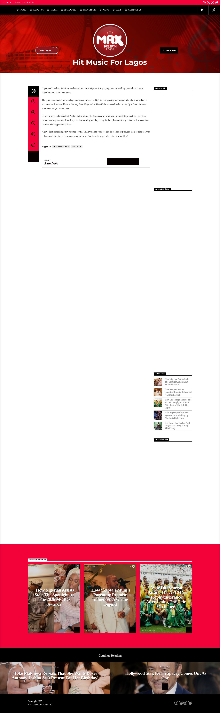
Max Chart (89, 10)
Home (23, 10)
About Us (38, 10)
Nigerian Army (61, 147)
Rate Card (70, 10)
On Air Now (169, 50)
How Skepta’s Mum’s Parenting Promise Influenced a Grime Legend (178, 392)
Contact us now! (24, 2)
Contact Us (134, 10)
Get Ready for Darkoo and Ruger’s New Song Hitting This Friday (177, 425)
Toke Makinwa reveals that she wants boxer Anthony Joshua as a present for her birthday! (55, 676)
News (106, 10)
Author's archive (123, 161)
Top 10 (7, 2)
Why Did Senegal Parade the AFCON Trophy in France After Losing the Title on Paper (178, 404)
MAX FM (33, 628)
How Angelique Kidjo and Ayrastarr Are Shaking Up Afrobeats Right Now (177, 415)
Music (54, 10)
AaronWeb (51, 163)
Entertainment (149, 566)
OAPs (118, 10)
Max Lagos (47, 50)
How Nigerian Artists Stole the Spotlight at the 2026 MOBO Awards (177, 382)
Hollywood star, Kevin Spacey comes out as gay (165, 676)
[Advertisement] (173, 139)
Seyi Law (76, 147)
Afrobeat (34, 566)
